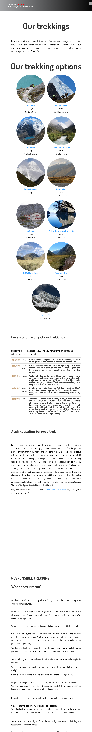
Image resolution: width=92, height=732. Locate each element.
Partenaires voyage (70, 701)
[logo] (19, 5)
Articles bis (83, 704)
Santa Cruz (31, 105)
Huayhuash (31, 147)
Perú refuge (30, 231)
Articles (79, 704)
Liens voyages (77, 701)
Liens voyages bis (83, 701)
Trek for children (61, 273)
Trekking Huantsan (30, 189)
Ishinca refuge (61, 189)
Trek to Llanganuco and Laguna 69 (61, 231)
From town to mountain (61, 147)
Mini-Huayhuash (61, 105)
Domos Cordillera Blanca (55, 489)
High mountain (46, 315)
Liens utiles (75, 704)
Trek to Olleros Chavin (30, 273)
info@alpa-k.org (13, 717)
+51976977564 (12, 720)
